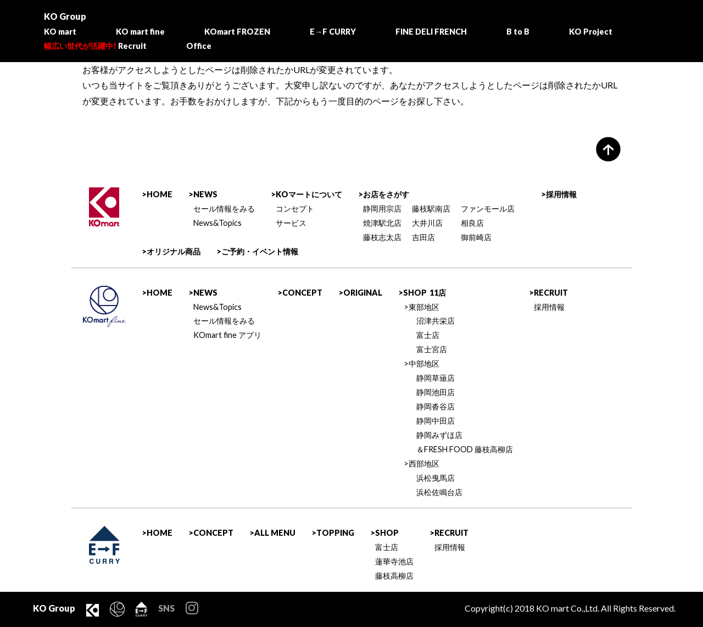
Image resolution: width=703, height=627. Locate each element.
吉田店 (423, 237)
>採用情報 (559, 194)
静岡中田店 (435, 420)
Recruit (95, 46)
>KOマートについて (306, 194)
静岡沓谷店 (435, 406)
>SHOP (422, 292)
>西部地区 (421, 463)
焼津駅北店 (382, 223)
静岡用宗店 (382, 208)
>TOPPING (332, 532)
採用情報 (549, 307)
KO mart (60, 31)
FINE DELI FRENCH (431, 31)
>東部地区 (421, 307)
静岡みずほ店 (439, 435)
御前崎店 (476, 237)
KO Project (590, 31)
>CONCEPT (299, 292)
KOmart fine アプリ (227, 335)
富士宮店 (431, 349)
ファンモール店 (488, 208)
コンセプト (295, 208)
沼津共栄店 (435, 320)
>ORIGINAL (360, 292)
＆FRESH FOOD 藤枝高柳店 (464, 449)
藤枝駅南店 (431, 208)
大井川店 (427, 223)
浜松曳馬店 (435, 477)
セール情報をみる (224, 208)
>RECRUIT (548, 292)
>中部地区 (421, 363)
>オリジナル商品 (171, 251)
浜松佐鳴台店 (439, 492)
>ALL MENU (272, 532)
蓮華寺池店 (394, 561)
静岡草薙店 (435, 377)
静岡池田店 (435, 392)
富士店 (427, 335)
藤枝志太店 (382, 237)
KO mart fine (140, 31)
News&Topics (217, 223)
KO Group (65, 16)
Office (198, 46)
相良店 (472, 223)
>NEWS (202, 194)
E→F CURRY (333, 31)
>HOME (157, 194)
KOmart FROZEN (237, 31)
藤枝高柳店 (394, 575)
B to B (517, 31)
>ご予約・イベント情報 (257, 251)
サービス (291, 223)
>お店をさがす (383, 194)
